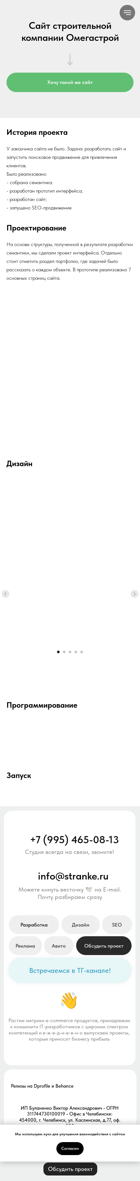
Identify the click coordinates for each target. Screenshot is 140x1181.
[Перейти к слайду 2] (64, 652)
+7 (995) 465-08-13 (74, 839)
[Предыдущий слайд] (5, 594)
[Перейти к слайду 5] (81, 652)
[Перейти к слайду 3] (70, 652)
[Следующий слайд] (134, 594)
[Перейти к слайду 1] (58, 652)
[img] (20, 970)
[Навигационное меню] (127, 12)
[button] (104, 945)
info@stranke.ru (73, 875)
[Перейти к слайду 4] (76, 652)
